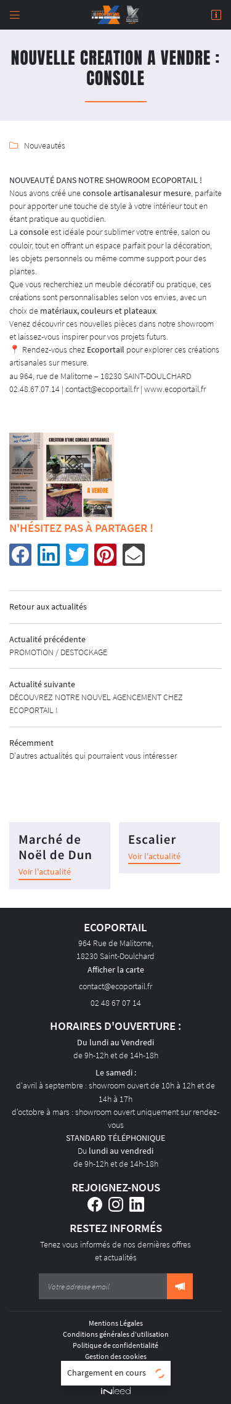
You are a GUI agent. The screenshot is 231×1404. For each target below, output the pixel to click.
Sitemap (116, 1367)
